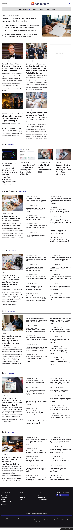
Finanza (5, 61)
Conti (47, 9)
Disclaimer (28, 513)
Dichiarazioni (41, 497)
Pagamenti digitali (44, 162)
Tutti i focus (11, 144)
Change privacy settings (66, 528)
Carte (53, 9)
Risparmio (4, 504)
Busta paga (23, 496)
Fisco (41, 9)
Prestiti (3, 503)
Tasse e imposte (42, 499)
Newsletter (64, 495)
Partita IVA (22, 497)
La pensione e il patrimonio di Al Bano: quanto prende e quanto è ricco (21, 31)
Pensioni (22, 499)
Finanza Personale (23, 9)
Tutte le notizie (22, 191)
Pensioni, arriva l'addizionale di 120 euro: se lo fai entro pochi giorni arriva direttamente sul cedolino (21, 35)
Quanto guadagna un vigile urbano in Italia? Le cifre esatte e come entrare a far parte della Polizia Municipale (22, 26)
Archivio (45, 513)
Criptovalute (25, 162)
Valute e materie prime (9, 111)
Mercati (3, 499)
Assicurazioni (4, 496)
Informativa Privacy (37, 513)
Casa (39, 496)
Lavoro (34, 9)
